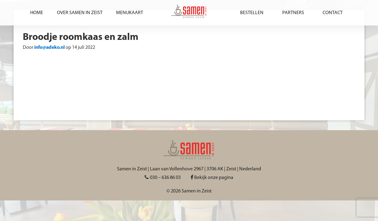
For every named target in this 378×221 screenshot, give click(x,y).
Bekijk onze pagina (212, 177)
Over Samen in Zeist (80, 12)
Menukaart (129, 12)
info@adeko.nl (49, 47)
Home (36, 12)
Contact (333, 12)
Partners (293, 12)
